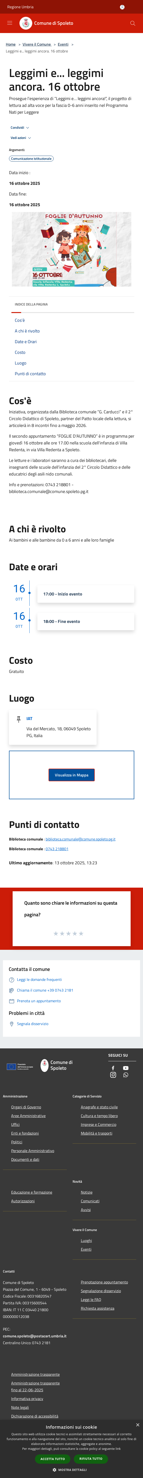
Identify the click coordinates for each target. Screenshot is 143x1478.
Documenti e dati (25, 1159)
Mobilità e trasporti (96, 1133)
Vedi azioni (22, 138)
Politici (16, 1142)
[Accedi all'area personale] (122, 7)
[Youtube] (126, 1068)
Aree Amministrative (28, 1116)
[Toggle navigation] (10, 23)
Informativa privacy (27, 1399)
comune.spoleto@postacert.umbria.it (35, 1336)
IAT (29, 718)
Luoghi (86, 1240)
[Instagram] (113, 1075)
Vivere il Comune (37, 44)
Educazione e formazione (31, 1192)
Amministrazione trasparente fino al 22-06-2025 (35, 1386)
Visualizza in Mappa (71, 775)
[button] (71, 1469)
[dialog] (71, 1449)
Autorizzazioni (23, 1201)
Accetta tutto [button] (53, 1459)
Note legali (20, 1407)
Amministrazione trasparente (35, 1374)
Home (11, 44)
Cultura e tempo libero (99, 1116)
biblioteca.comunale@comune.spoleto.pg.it (81, 839)
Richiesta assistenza (97, 1308)
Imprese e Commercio (98, 1124)
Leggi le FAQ (91, 1299)
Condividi (21, 128)
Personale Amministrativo (32, 1151)
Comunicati (90, 1201)
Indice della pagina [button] (31, 304)
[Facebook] (113, 1068)
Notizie (87, 1192)
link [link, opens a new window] (118, 1449)
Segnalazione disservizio (101, 1291)
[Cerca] (133, 23)
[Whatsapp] (126, 1075)
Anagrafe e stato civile (99, 1107)
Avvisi (86, 1210)
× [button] (137, 1425)
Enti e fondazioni (25, 1133)
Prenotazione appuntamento (104, 1282)
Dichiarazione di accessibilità (34, 1416)
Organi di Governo (26, 1107)
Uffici (15, 1124)
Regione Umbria (20, 7)
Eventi (63, 44)
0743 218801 (57, 849)
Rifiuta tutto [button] (90, 1459)
